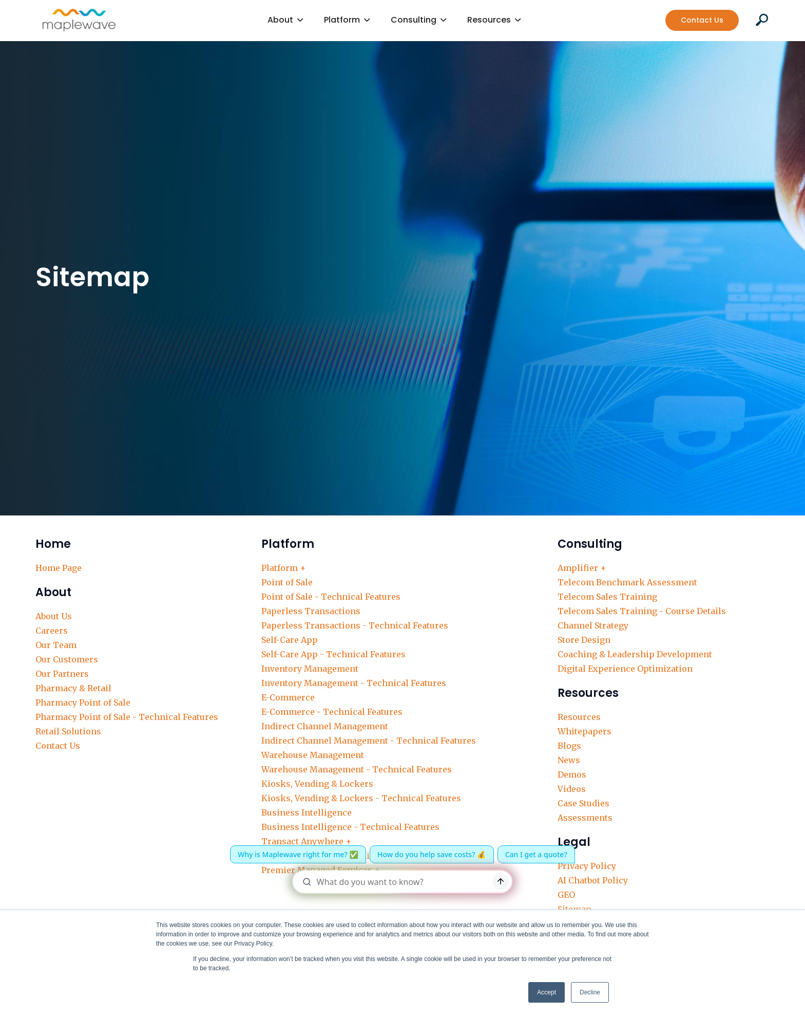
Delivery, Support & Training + (325, 856)
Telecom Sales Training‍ (607, 597)
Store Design (584, 640)
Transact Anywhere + (306, 841)
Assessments (585, 817)
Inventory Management (309, 668)
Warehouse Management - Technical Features (356, 769)
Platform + (283, 568)
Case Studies (583, 803)
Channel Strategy (593, 625)
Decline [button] (590, 992)
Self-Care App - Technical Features (333, 654)
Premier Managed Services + (320, 870)
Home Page (58, 568)
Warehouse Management (312, 755)
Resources (579, 717)
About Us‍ (53, 616)
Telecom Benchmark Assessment (627, 582)
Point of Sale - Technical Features (330, 597)
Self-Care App (289, 640)
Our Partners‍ (62, 674)
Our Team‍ (55, 645)
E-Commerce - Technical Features (331, 712)
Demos (572, 774)
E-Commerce (288, 697)
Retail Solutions (68, 731)
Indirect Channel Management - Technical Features (368, 740)
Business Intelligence (306, 812)
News (569, 760)
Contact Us (702, 20)
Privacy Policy (587, 866)
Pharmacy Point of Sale (82, 702)
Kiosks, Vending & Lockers (317, 784)
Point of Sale (287, 582)
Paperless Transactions (310, 611)
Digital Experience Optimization (625, 668)
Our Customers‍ (66, 659)
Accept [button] (546, 992)
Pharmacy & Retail (73, 688)
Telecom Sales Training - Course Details (642, 611)
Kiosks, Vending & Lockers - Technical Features (361, 798)
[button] (285, 20)
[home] (79, 20)
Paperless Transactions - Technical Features (354, 625)
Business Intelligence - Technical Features (350, 827)
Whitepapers (584, 731)
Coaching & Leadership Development (635, 654)
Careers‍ (51, 630)
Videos (572, 789)
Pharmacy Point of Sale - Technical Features (126, 717)
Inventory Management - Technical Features (353, 683)
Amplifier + (582, 568)
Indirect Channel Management (324, 726)
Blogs (569, 746)
